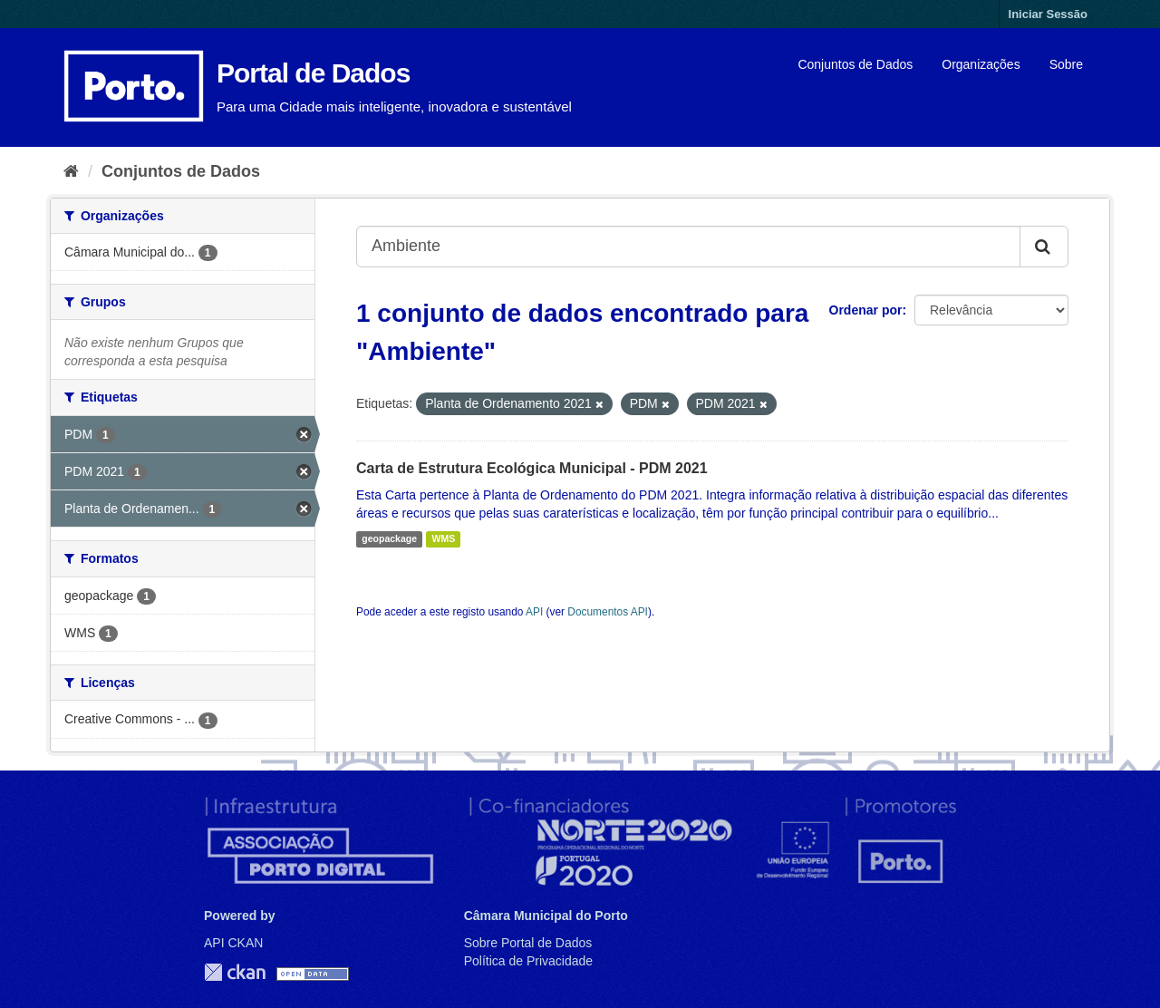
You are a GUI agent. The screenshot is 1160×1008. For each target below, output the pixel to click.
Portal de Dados (313, 73)
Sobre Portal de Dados (528, 942)
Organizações (981, 64)
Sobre (1066, 64)
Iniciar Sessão (1048, 14)
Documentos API (607, 612)
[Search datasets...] (688, 246)
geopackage (389, 539)
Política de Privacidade (528, 961)
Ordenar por (866, 310)
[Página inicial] (71, 171)
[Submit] (1044, 246)
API (534, 612)
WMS (443, 539)
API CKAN (233, 942)
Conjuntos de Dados (855, 64)
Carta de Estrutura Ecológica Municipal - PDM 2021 (532, 468)
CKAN (235, 972)
